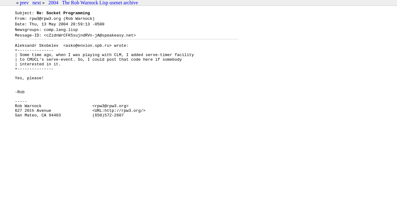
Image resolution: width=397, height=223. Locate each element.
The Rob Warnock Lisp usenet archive (100, 2)
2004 (53, 2)
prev (24, 2)
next (36, 2)
